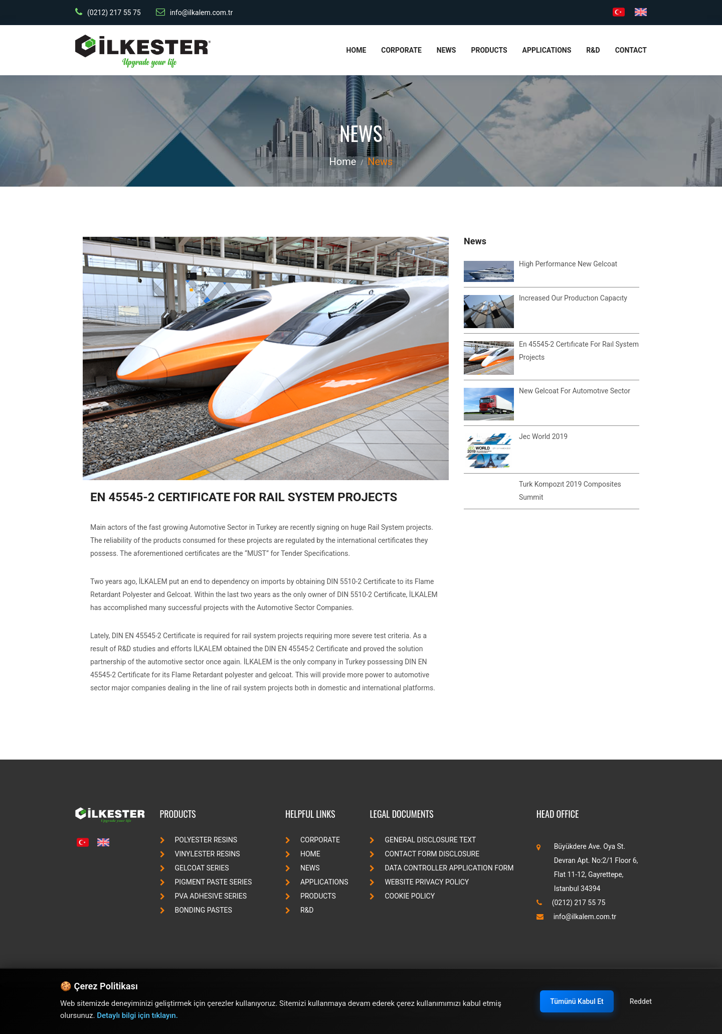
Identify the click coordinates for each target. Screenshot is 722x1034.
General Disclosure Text (423, 840)
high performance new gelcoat (568, 264)
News (446, 50)
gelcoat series (194, 868)
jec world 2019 (543, 436)
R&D (593, 50)
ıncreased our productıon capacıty (573, 298)
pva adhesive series (203, 896)
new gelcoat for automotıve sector (574, 391)
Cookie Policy (402, 896)
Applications (547, 50)
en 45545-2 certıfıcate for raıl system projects (243, 497)
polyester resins (198, 840)
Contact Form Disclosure (424, 854)
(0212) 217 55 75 (108, 12)
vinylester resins (200, 854)
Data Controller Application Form (441, 868)
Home (356, 50)
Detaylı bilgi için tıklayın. (137, 1015)
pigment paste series (206, 882)
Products (489, 50)
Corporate (401, 50)
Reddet (641, 1001)
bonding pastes (196, 910)
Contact (631, 50)
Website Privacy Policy (419, 882)
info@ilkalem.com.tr (194, 12)
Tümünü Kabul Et (576, 1001)
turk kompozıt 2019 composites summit (570, 490)
